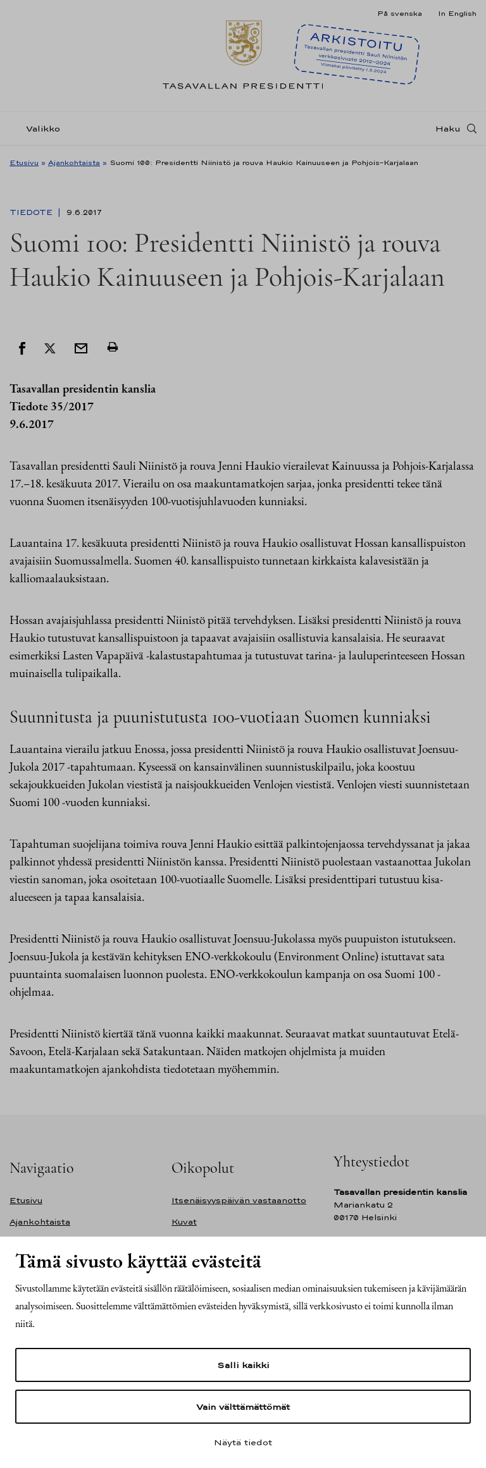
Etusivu (24, 162)
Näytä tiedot (243, 1442)
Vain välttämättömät (243, 1406)
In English (457, 13)
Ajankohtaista (74, 162)
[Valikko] (38, 128)
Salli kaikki (243, 1365)
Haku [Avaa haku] (448, 128)
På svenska (399, 13)
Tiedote (32, 212)
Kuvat (184, 1221)
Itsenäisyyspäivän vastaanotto (238, 1200)
